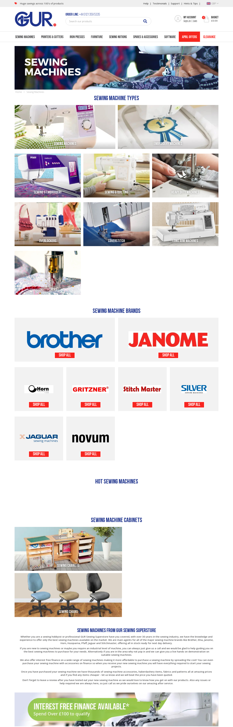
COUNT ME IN (207, 709)
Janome (168, 340)
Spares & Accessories (145, 37)
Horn (39, 389)
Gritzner (90, 389)
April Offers (189, 37)
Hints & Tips (191, 3)
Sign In (187, 20)
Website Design (129, 722)
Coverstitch (116, 241)
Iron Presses (77, 37)
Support (175, 3)
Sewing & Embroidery (48, 192)
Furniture (97, 37)
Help (146, 3)
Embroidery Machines (168, 144)
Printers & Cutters (52, 37)
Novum (90, 438)
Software (170, 37)
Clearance (209, 37)
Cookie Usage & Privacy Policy (103, 722)
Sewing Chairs (168, 566)
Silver (194, 389)
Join (195, 20)
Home (18, 91)
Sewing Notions (118, 37)
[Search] (145, 21)
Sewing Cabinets (65, 566)
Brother (65, 340)
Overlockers (47, 241)
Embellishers (48, 290)
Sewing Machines (25, 37)
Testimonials (160, 3)
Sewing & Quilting (116, 192)
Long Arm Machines (185, 241)
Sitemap (61, 722)
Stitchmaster (142, 389)
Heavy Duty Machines (185, 192)
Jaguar (39, 438)
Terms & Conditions (76, 722)
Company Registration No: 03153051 (157, 722)
